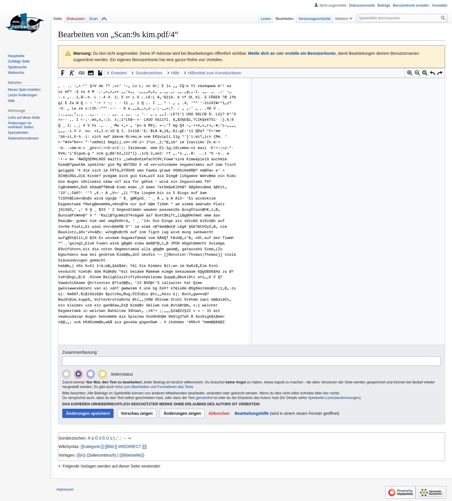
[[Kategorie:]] (92, 446)
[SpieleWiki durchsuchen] (402, 18)
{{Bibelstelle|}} (131, 455)
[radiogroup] (86, 374)
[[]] (144, 446)
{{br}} (81, 455)
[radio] (66, 374)
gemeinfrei (204, 398)
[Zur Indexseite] (104, 17)
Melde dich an (261, 53)
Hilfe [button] (175, 73)
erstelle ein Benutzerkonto (310, 53)
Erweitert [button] (119, 73)
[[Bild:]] (111, 446)
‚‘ (120, 438)
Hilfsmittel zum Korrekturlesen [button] (215, 73)
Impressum (65, 489)
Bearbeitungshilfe (252, 413)
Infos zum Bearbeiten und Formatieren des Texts (154, 387)
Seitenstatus (122, 374)
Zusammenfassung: (80, 352)
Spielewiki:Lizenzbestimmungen (333, 398)
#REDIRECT (129, 446)
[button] (410, 73)
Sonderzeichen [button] (148, 73)
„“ (117, 438)
